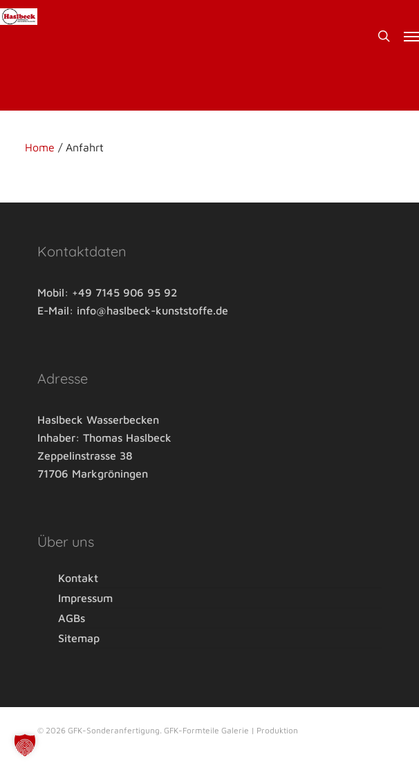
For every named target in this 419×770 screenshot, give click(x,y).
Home (40, 147)
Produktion (277, 730)
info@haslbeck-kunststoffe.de (152, 310)
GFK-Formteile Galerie (207, 730)
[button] (411, 36)
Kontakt (78, 579)
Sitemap (79, 638)
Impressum (85, 598)
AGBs (71, 618)
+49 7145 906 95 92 (124, 292)
